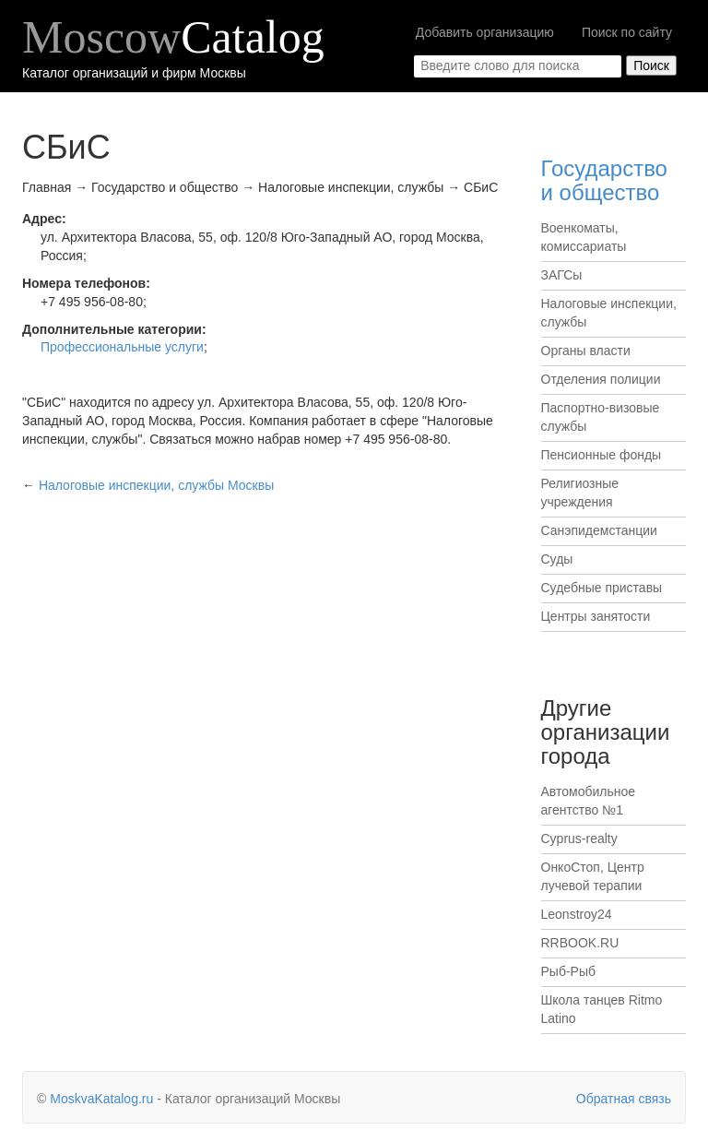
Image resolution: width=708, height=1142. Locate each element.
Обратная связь (623, 1098)
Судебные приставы (602, 587)
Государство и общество (604, 180)
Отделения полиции (601, 379)
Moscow (173, 37)
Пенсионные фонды (601, 454)
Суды (557, 559)
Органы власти (586, 350)
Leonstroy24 (576, 914)
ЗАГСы (562, 275)
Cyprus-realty (579, 838)
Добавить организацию (485, 32)
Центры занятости (596, 616)
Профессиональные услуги (122, 346)
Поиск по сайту (627, 32)
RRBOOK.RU (580, 942)
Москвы (156, 485)
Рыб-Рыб (568, 971)
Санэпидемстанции (599, 530)
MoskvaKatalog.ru (101, 1098)
